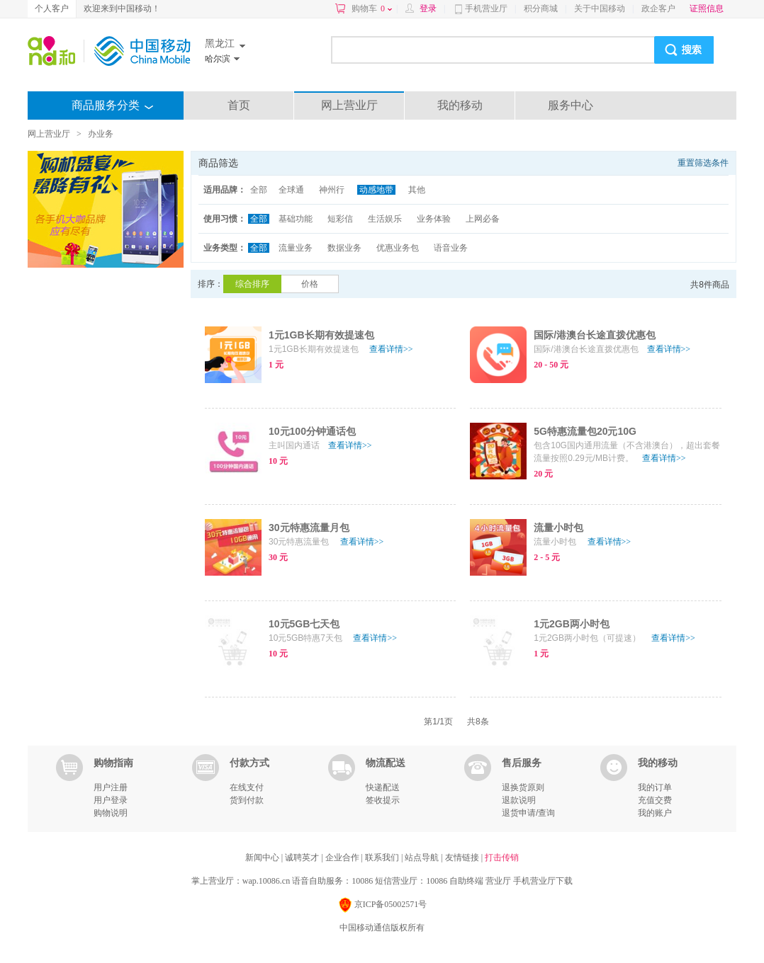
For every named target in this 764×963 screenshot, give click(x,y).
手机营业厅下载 (543, 881)
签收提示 (383, 800)
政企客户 (658, 8)
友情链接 (463, 857)
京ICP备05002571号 (382, 905)
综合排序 (252, 284)
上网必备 (483, 219)
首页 (238, 105)
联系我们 (383, 857)
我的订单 (655, 787)
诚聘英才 (303, 857)
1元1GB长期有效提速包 (321, 335)
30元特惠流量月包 (309, 527)
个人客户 (52, 8)
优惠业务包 (397, 248)
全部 (258, 190)
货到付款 (247, 800)
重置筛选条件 (703, 163)
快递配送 (383, 787)
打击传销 (502, 857)
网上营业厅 (349, 105)
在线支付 (247, 787)
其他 (416, 190)
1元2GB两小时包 (571, 623)
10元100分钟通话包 (312, 431)
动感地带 (376, 190)
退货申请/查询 (528, 813)
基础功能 (296, 219)
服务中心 (570, 105)
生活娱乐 (385, 219)
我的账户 (655, 813)
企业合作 (343, 857)
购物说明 (111, 813)
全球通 (291, 190)
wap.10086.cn (266, 881)
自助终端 (466, 881)
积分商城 (541, 8)
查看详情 (391, 349)
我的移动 (460, 105)
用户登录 (111, 800)
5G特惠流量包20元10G (585, 431)
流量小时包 (558, 527)
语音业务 (451, 248)
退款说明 (519, 800)
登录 (428, 8)
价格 (309, 284)
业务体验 (434, 219)
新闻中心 (263, 857)
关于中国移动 (599, 8)
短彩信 (340, 219)
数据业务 (344, 248)
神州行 (331, 190)
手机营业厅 (486, 8)
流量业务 (296, 248)
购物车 (372, 8)
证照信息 (707, 8)
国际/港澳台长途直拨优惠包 (595, 335)
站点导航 (423, 857)
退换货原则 (523, 787)
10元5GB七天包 (304, 623)
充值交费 (655, 800)
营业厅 (498, 881)
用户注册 (111, 787)
